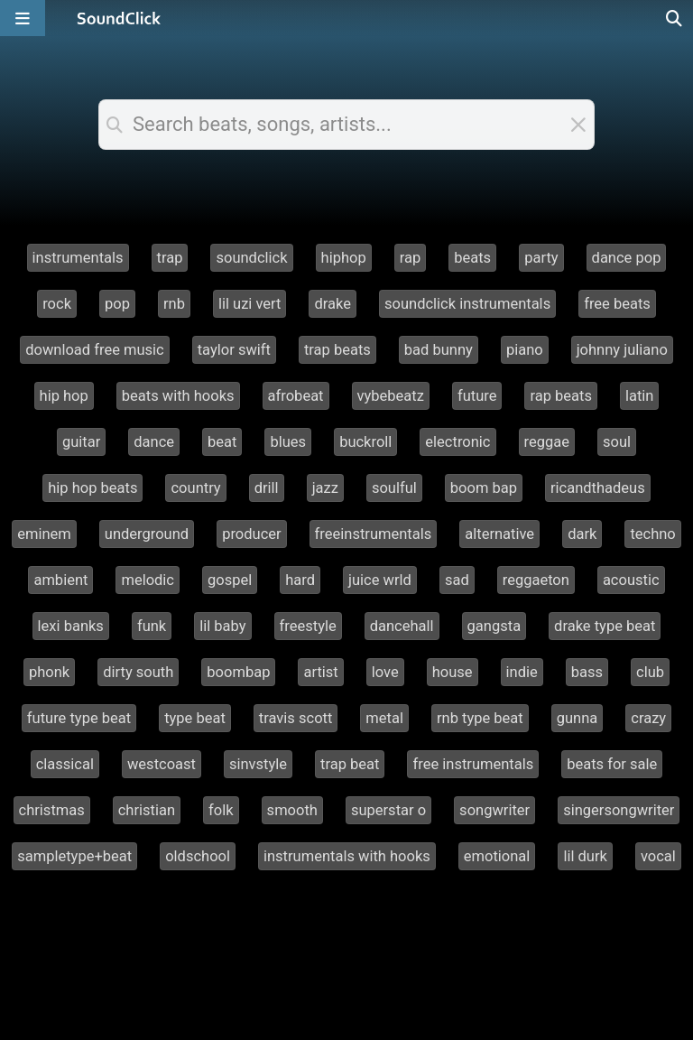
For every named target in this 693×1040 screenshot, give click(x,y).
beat (222, 441)
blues (288, 441)
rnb (174, 303)
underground (147, 534)
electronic (457, 441)
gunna (577, 718)
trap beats (337, 349)
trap (170, 257)
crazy (648, 718)
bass (587, 672)
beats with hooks (178, 395)
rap (410, 257)
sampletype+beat (74, 856)
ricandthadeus (597, 488)
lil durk (585, 856)
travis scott (296, 718)
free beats (617, 303)
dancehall (402, 626)
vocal (658, 856)
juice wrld (379, 580)
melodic (147, 580)
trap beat (349, 764)
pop (117, 303)
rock (56, 303)
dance (154, 441)
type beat (195, 718)
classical (65, 764)
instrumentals (78, 257)
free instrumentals (472, 764)
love (385, 672)
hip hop (64, 395)
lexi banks (71, 626)
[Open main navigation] (22, 18)
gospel (230, 580)
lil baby (222, 626)
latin (639, 395)
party (541, 257)
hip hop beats (92, 488)
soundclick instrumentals (467, 303)
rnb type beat (480, 718)
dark (582, 534)
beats (472, 257)
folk (221, 810)
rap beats (561, 395)
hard (300, 580)
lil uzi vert (250, 303)
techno (652, 534)
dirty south (138, 672)
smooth (292, 810)
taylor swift (234, 349)
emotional (497, 856)
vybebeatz (390, 395)
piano (524, 349)
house (452, 672)
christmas (52, 810)
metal (384, 718)
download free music (94, 349)
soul (617, 441)
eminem (44, 534)
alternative (499, 534)
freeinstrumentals (373, 534)
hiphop (343, 257)
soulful (394, 488)
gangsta (494, 626)
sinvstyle (258, 764)
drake (332, 303)
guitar (81, 441)
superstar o (388, 810)
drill (266, 488)
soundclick (251, 257)
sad (457, 580)
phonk (49, 672)
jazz (325, 488)
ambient (60, 580)
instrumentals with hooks (346, 856)
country (195, 488)
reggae (546, 441)
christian (146, 810)
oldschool (197, 856)
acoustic (631, 580)
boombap (238, 672)
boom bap (483, 488)
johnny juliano (622, 349)
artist (320, 672)
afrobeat (296, 395)
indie (522, 672)
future (477, 395)
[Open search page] (675, 18)
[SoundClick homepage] (119, 18)
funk (151, 626)
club (650, 672)
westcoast (161, 764)
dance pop (626, 257)
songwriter (494, 810)
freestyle (308, 626)
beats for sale (612, 764)
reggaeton (536, 580)
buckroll (365, 441)
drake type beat (604, 626)
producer (251, 534)
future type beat (79, 718)
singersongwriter (618, 810)
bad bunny (438, 349)
